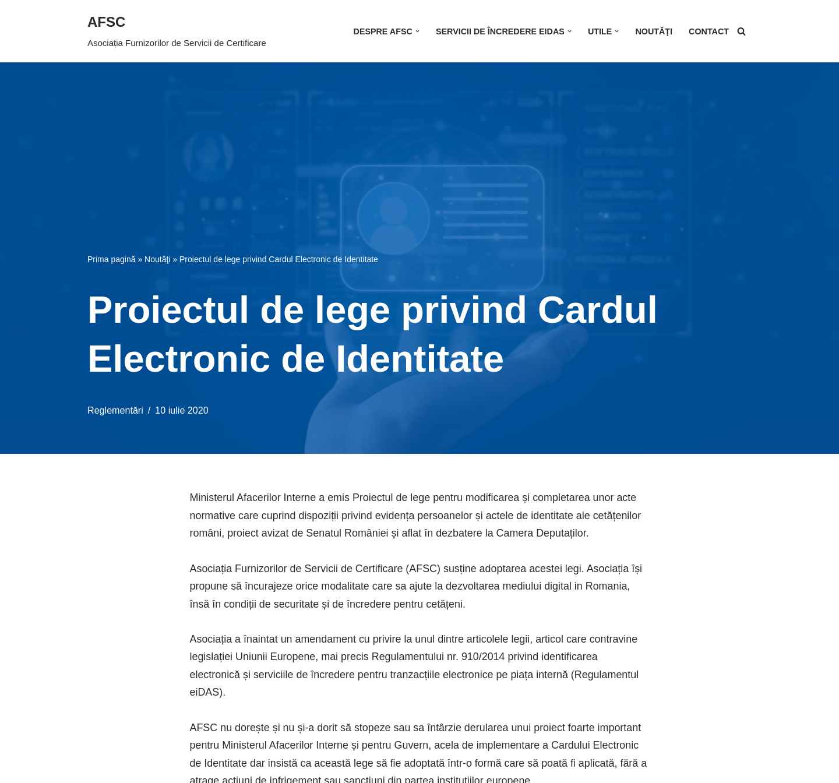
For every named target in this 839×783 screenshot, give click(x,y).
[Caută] (741, 31)
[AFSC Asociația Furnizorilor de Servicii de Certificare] (176, 31)
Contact (709, 31)
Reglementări (115, 410)
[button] (416, 31)
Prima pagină (111, 258)
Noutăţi (653, 31)
